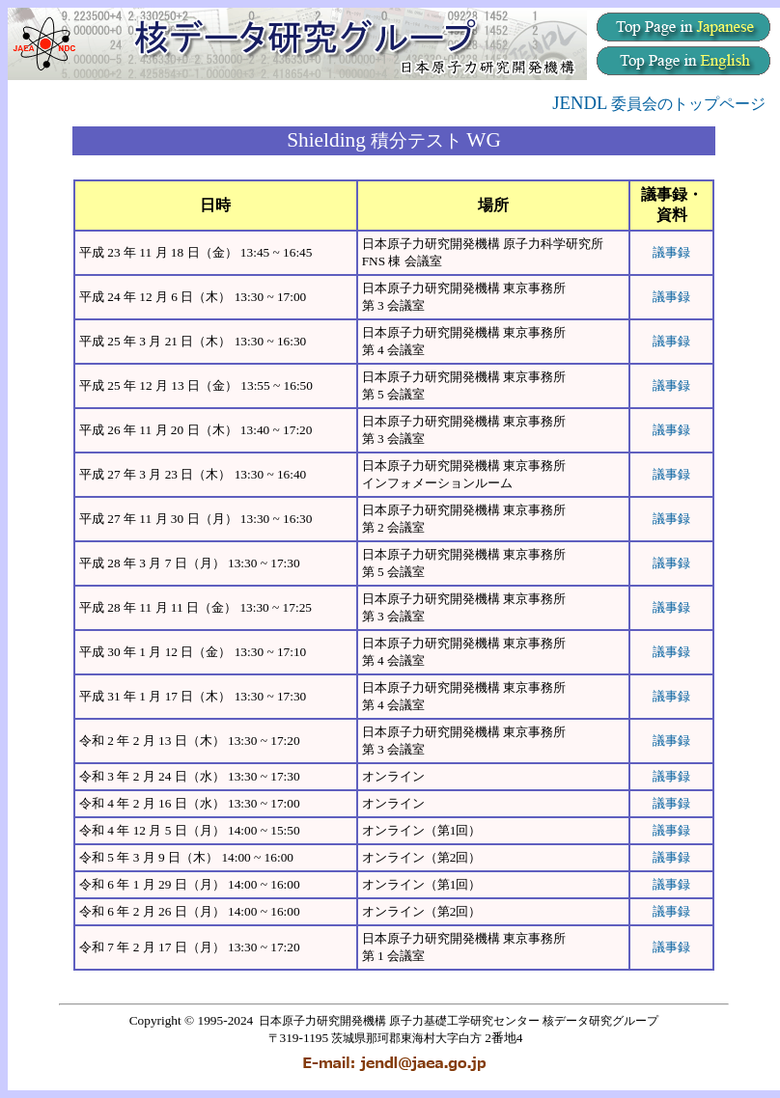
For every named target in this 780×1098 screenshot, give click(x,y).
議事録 (671, 252)
